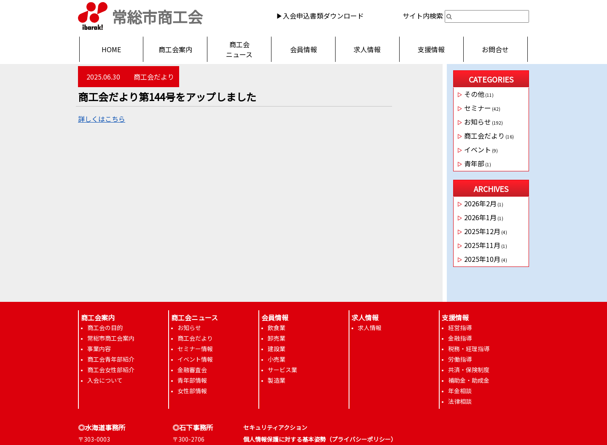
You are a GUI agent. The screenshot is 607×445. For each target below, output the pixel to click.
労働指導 (460, 359)
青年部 (474, 163)
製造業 (276, 380)
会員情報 (303, 49)
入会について (105, 380)
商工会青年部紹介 (110, 359)
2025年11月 (482, 245)
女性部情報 (192, 390)
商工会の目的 (105, 327)
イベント (477, 149)
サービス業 (282, 369)
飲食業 (276, 327)
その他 (474, 94)
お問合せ (495, 49)
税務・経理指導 (468, 348)
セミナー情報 (195, 348)
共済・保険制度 (468, 369)
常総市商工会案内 (110, 338)
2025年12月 (482, 231)
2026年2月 (480, 203)
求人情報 (367, 49)
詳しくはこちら (101, 119)
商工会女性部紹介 (110, 369)
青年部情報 (192, 380)
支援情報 (431, 49)
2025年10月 (482, 259)
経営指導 (460, 327)
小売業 (276, 359)
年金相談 (460, 390)
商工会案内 (175, 49)
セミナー (477, 108)
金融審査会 (192, 369)
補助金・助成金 (468, 380)
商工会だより (154, 77)
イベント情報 (195, 359)
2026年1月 (480, 217)
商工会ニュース (239, 49)
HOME (111, 49)
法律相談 (460, 401)
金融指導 (460, 338)
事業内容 (99, 348)
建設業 (276, 348)
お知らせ (477, 122)
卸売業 (276, 338)
